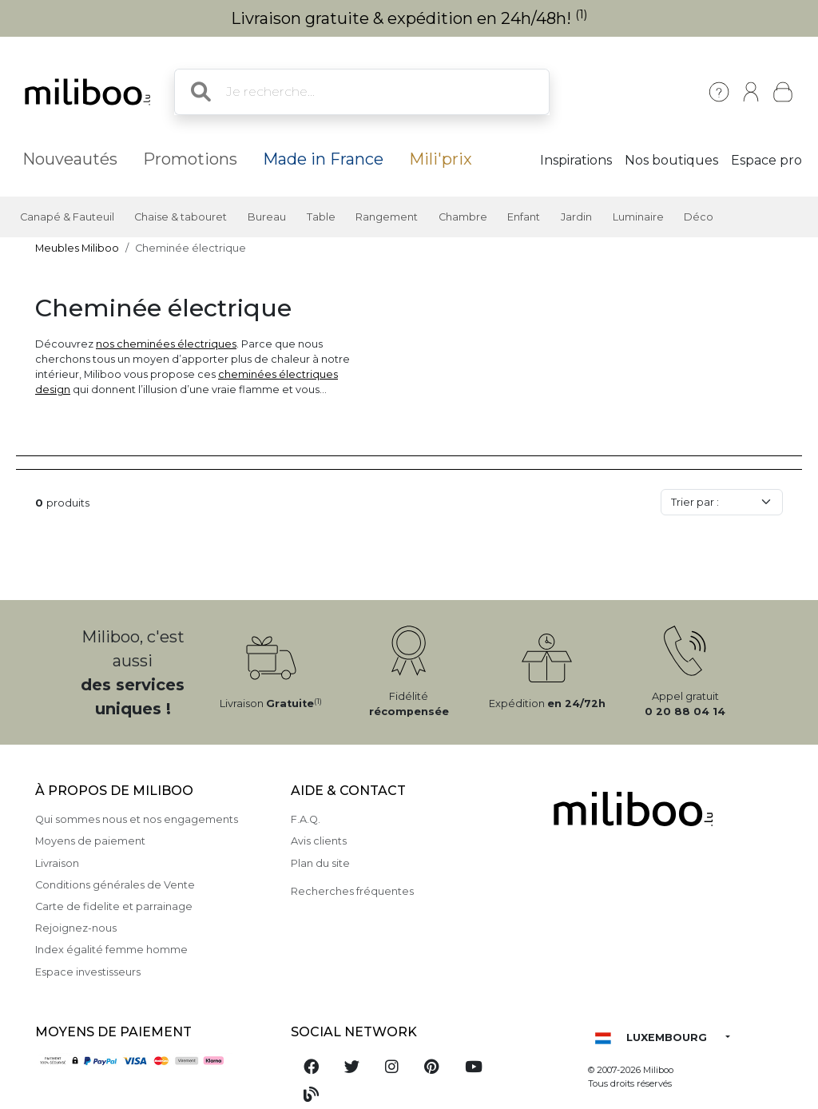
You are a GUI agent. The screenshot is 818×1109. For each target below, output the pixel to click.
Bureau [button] (267, 217)
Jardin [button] (576, 217)
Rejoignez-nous (76, 928)
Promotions (190, 159)
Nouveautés (69, 159)
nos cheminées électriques (166, 344)
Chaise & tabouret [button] (180, 217)
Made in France (323, 159)
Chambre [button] (463, 217)
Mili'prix (440, 159)
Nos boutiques (671, 160)
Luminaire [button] (638, 217)
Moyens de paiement (90, 841)
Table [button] (321, 217)
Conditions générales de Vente (115, 885)
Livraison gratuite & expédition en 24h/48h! (409, 18)
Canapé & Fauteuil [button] (67, 217)
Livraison (57, 863)
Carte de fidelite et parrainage (114, 906)
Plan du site (320, 863)
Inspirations (576, 160)
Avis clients (319, 841)
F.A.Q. (305, 819)
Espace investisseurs (88, 972)
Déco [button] (698, 217)
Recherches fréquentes (352, 891)
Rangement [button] (386, 217)
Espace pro (766, 160)
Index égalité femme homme (111, 950)
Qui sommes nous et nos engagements (136, 819)
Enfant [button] (523, 217)
